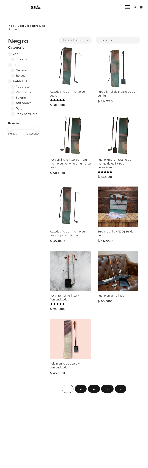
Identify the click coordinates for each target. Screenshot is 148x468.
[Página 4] (107, 389)
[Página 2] (81, 389)
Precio (13, 123)
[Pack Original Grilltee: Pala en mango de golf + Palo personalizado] (117, 117)
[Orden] (75, 40)
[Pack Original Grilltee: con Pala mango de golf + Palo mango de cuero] (70, 117)
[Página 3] (94, 389)
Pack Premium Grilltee (110, 296)
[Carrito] (141, 7)
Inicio (11, 25)
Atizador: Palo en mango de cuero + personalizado (67, 233)
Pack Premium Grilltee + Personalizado (64, 298)
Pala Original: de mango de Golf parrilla (116, 94)
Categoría (16, 48)
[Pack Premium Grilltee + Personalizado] (70, 253)
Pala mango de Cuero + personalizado (65, 366)
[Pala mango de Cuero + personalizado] (70, 321)
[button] (135, 7)
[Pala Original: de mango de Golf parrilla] (117, 49)
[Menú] (127, 7)
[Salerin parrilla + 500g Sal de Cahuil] (117, 189)
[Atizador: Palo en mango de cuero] (70, 49)
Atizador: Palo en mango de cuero (67, 94)
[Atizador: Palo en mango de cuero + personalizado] (70, 189)
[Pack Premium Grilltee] (117, 253)
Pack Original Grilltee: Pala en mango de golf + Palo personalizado (115, 163)
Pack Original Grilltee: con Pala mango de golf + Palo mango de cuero (70, 163)
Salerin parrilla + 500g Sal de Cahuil (115, 233)
